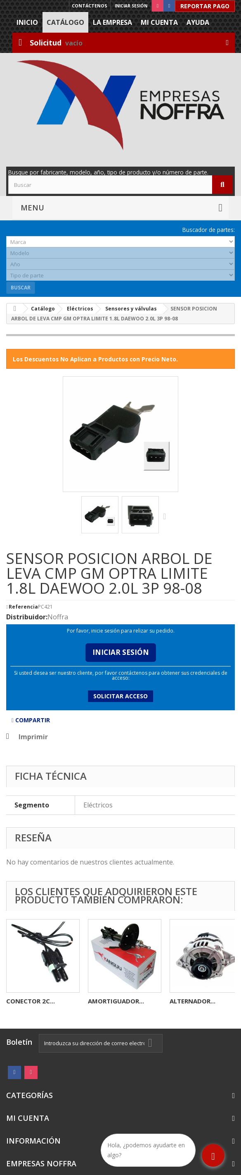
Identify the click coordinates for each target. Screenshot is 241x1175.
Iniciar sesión (131, 6)
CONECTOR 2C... (30, 1001)
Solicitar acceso (120, 696)
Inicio (27, 22)
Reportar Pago (204, 6)
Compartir (31, 720)
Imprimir (33, 736)
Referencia (23, 606)
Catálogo (65, 22)
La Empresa (112, 22)
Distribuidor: (26, 617)
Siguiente (166, 516)
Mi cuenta (159, 22)
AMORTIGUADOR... (116, 1001)
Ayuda (198, 22)
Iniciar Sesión (120, 652)
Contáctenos (89, 6)
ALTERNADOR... (192, 1001)
